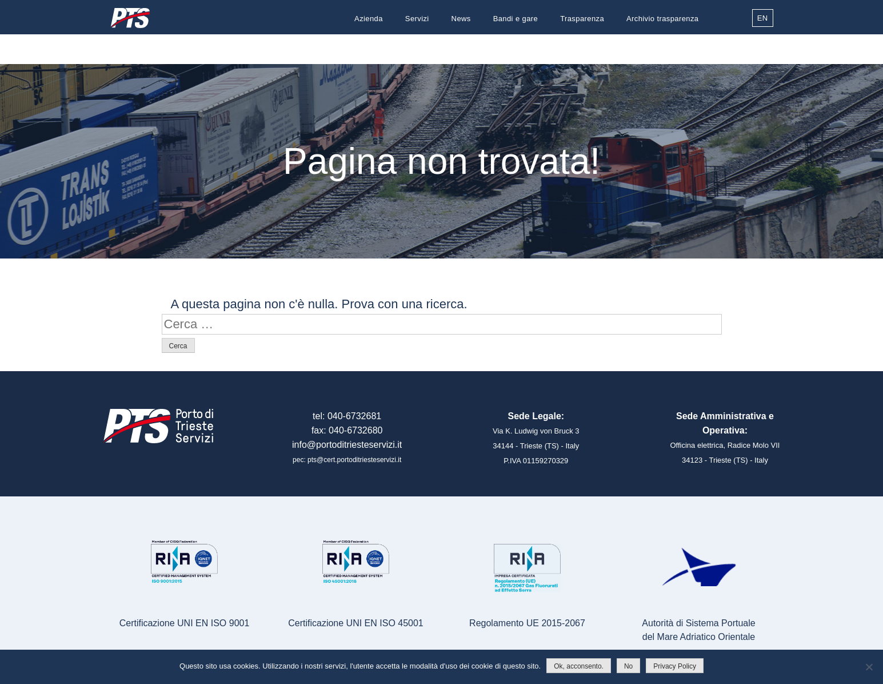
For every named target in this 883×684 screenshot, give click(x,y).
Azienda (368, 18)
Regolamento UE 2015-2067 (527, 623)
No (628, 666)
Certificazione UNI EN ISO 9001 (184, 623)
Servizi (417, 18)
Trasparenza (582, 18)
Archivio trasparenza (662, 18)
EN (762, 18)
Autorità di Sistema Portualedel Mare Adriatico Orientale (698, 630)
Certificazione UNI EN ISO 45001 (355, 623)
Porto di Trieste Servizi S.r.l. (130, 18)
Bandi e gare (515, 18)
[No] (868, 667)
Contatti (684, 47)
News (461, 18)
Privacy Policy (674, 666)
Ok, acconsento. (579, 666)
